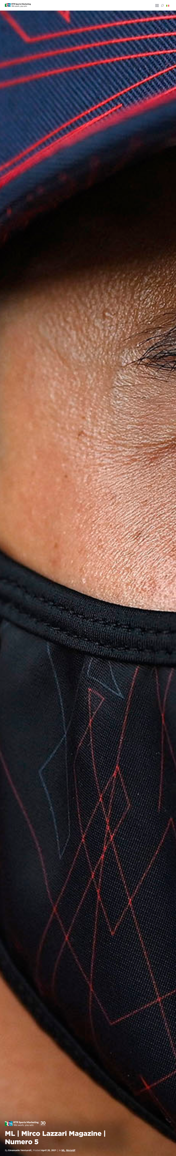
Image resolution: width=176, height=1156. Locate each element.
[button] (167, 5)
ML (63, 1150)
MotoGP (70, 1150)
